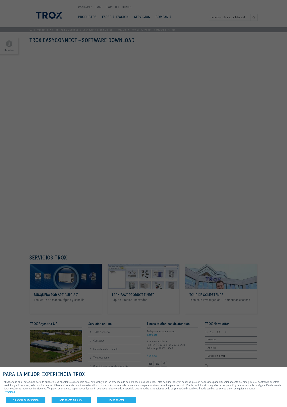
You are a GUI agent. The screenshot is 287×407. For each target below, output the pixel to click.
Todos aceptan (117, 399)
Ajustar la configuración (26, 399)
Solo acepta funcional (71, 399)
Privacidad (9, 391)
